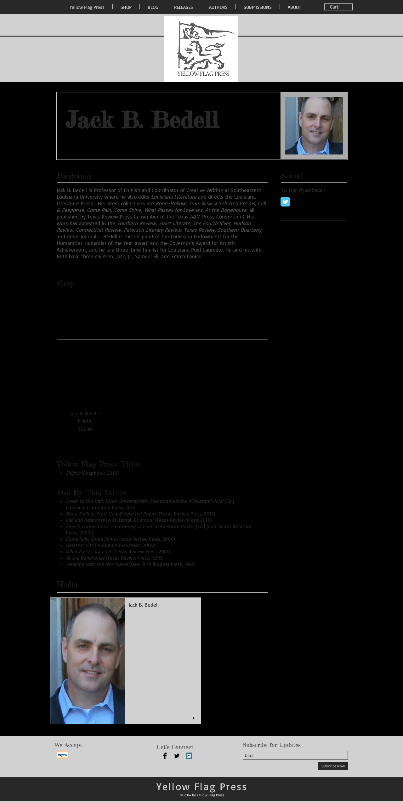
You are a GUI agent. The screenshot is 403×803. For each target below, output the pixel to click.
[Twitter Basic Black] (177, 756)
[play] (194, 718)
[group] (160, 389)
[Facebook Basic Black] (165, 756)
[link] (339, 7)
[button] (125, 660)
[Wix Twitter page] (285, 202)
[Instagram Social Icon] (189, 756)
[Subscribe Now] (333, 766)
